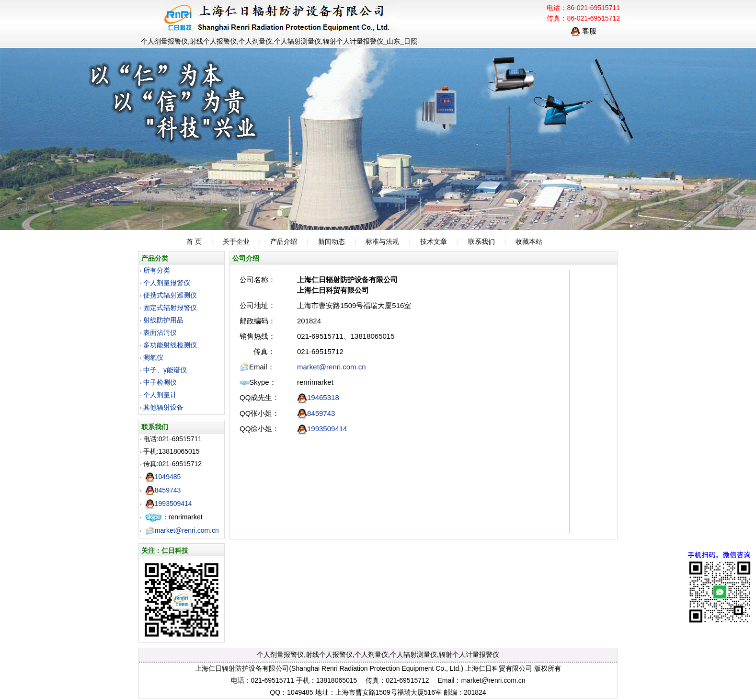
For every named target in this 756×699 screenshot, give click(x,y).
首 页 (194, 241)
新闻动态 (331, 241)
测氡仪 (153, 357)
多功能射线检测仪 (170, 345)
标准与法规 (382, 241)
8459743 (163, 490)
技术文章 (433, 241)
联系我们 (481, 241)
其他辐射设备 (163, 407)
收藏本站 (528, 241)
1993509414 (168, 503)
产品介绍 (283, 241)
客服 (583, 31)
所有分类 (156, 270)
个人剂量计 (160, 395)
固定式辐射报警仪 (170, 307)
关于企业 (236, 241)
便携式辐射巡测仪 (170, 295)
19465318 (318, 397)
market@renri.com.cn (182, 530)
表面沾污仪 (160, 332)
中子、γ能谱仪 (165, 370)
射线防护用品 (163, 320)
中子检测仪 (160, 382)
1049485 (163, 477)
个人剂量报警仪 (166, 282)
